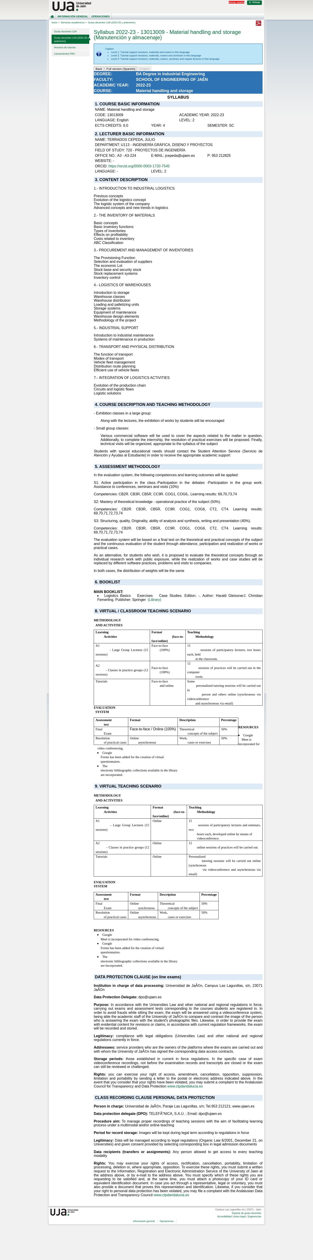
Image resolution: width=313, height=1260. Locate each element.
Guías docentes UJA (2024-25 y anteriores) (71, 39)
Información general (73, 16)
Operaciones (100, 16)
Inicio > (55, 22)
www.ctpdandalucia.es (185, 1086)
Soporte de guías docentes (246, 1213)
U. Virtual (254, 2)
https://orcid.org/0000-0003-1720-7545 (139, 166)
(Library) (154, 600)
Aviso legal (240, 1216)
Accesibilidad (224, 1216)
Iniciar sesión (236, 2)
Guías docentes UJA (65, 31)
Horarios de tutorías (65, 47)
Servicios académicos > (74, 22)
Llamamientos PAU (64, 53)
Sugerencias (254, 1216)
